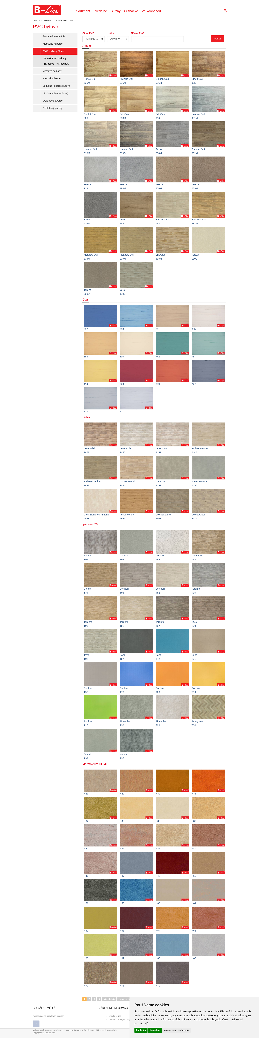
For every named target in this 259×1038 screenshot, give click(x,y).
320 (122, 384)
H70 (86, 985)
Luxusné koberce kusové (56, 85)
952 (86, 329)
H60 (158, 903)
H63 (122, 930)
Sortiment (83, 11)
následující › (109, 999)
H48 (158, 875)
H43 (158, 848)
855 (194, 329)
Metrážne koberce (53, 43)
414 (86, 384)
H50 (194, 875)
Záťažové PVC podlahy (56, 63)
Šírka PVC (88, 33)
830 (122, 356)
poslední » (124, 999)
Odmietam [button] (154, 1030)
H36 (158, 821)
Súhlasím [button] (141, 1030)
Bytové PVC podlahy (55, 58)
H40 (86, 848)
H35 (122, 821)
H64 (158, 930)
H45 (194, 848)
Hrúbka (111, 33)
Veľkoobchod (151, 11)
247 (194, 384)
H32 (158, 793)
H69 (194, 958)
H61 (194, 903)
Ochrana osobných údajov (120, 1019)
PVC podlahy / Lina (48, 51)
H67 (122, 958)
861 (158, 329)
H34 (86, 821)
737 (194, 356)
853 (86, 356)
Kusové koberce (52, 78)
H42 (122, 848)
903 (122, 329)
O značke (131, 11)
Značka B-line (115, 1016)
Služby (116, 11)
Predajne (100, 11)
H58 (122, 903)
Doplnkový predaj (52, 108)
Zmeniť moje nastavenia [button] (176, 1030)
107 (122, 411)
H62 (86, 930)
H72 (158, 985)
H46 (86, 875)
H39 (194, 821)
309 (158, 384)
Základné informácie (54, 36)
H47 (122, 875)
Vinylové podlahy (52, 71)
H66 (86, 958)
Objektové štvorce (53, 100)
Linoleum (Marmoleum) (55, 93)
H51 (86, 903)
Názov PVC (137, 33)
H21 (86, 793)
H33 (194, 793)
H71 (122, 985)
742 (158, 356)
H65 (194, 930)
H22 (122, 793)
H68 (158, 958)
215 (86, 411)
